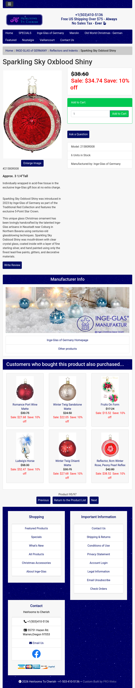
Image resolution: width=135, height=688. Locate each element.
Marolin (74, 33)
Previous (43, 500)
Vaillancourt (47, 40)
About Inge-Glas (36, 571)
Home (9, 33)
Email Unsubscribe (98, 580)
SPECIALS (25, 33)
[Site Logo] (24, 20)
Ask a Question (78, 134)
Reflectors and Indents (64, 50)
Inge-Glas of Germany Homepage (67, 340)
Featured (11, 40)
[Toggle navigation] (9, 4)
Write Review (12, 265)
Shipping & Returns (99, 537)
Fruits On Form (110, 404)
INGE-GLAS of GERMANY (31, 50)
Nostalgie (28, 40)
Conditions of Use (99, 545)
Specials (36, 537)
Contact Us (67, 40)
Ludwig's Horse (24, 461)
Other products (67, 348)
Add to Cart (119, 113)
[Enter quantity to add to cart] (90, 113)
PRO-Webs (109, 681)
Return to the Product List (70, 500)
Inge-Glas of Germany (50, 33)
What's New (36, 545)
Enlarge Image (32, 163)
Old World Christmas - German (103, 33)
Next (94, 500)
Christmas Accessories (36, 563)
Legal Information (99, 571)
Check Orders (98, 588)
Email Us (36, 643)
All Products (36, 554)
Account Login (99, 563)
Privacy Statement (98, 554)
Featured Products (36, 528)
